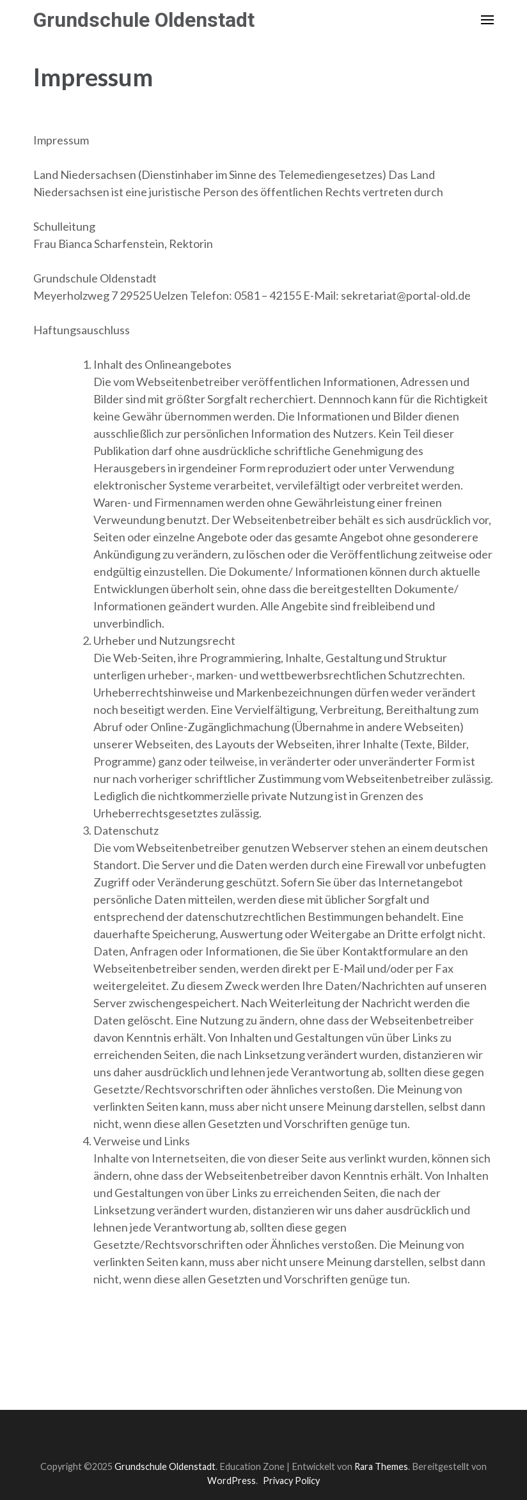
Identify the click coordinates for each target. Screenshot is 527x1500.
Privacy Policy (291, 1480)
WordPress (231, 1480)
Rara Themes (381, 1466)
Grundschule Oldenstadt (144, 20)
